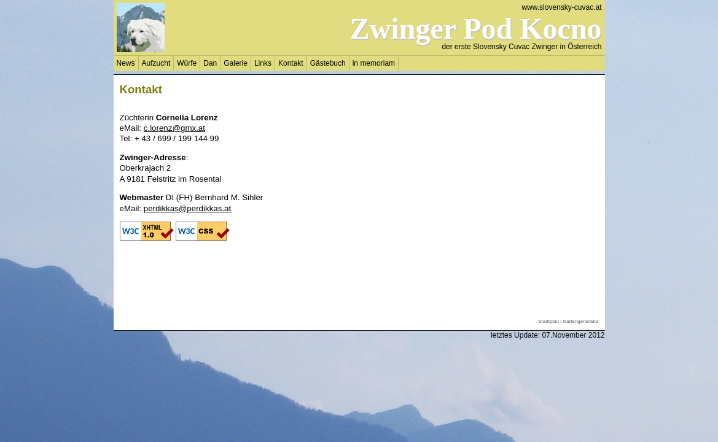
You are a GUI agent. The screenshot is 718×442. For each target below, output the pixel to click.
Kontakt (290, 63)
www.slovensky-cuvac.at (561, 7)
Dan (210, 63)
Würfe (187, 63)
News (126, 63)
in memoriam (374, 63)
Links (262, 63)
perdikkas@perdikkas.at (187, 208)
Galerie (236, 63)
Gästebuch (328, 63)
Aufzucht (156, 63)
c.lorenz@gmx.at (174, 128)
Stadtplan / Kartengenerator (568, 321)
